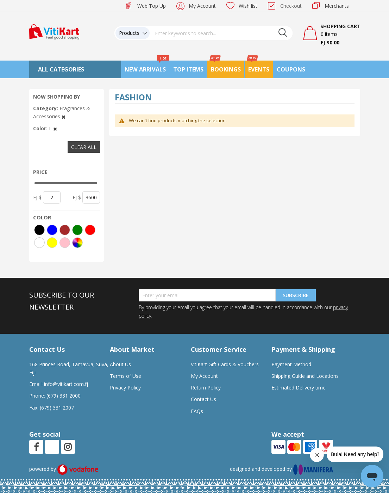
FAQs (197, 411)
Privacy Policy (125, 387)
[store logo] (54, 31)
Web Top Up (151, 5)
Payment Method (291, 364)
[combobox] (221, 33)
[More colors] (77, 242)
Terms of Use (125, 376)
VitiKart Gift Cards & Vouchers (225, 364)
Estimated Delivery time (298, 387)
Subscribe (296, 295)
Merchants (337, 5)
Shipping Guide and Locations (305, 376)
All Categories (61, 69)
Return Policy (206, 387)
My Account (202, 5)
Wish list (248, 5)
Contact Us (203, 399)
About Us (120, 364)
